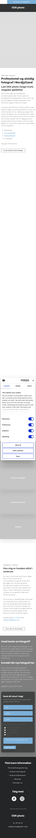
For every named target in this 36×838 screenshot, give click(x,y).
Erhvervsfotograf (11, 730)
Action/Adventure (11, 732)
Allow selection (18, 450)
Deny (18, 456)
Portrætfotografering (12, 728)
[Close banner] (33, 380)
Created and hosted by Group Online (18, 809)
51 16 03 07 (17, 618)
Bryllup (8, 735)
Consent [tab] (6, 386)
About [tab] (29, 386)
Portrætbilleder (10, 133)
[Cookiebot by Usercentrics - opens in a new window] (21, 380)
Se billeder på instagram (13, 150)
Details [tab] (18, 386)
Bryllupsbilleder (9, 136)
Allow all (18, 445)
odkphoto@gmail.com (11, 620)
